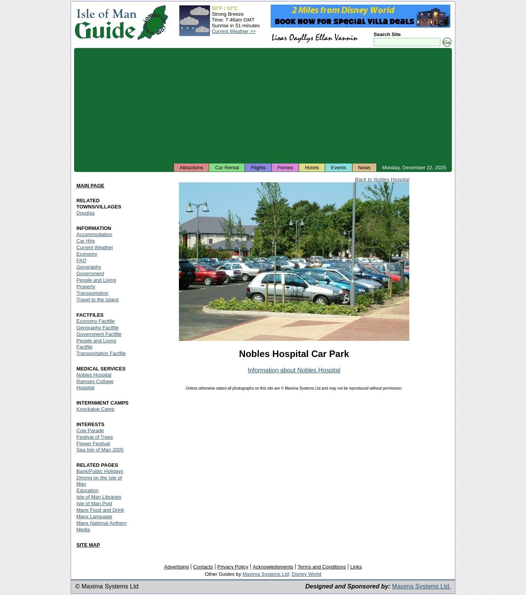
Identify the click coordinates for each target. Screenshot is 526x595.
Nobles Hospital (93, 375)
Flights (258, 167)
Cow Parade (90, 430)
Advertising (176, 567)
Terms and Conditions (322, 567)
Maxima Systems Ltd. (421, 586)
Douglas (85, 213)
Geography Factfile (97, 328)
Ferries (285, 167)
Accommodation (94, 234)
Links (356, 567)
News (364, 167)
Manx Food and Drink (100, 510)
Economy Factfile (95, 321)
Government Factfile (98, 334)
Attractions (191, 167)
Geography (88, 267)
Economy (86, 254)
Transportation (92, 293)
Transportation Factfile (101, 353)
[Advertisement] (263, 105)
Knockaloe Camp (95, 409)
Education (87, 490)
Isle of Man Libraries (98, 497)
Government (90, 273)
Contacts (203, 567)
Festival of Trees (94, 437)
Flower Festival (93, 443)
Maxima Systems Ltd (266, 574)
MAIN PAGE (90, 185)
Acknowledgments (273, 567)
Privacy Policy (232, 567)
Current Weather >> (234, 31)
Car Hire (85, 241)
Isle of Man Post (94, 503)
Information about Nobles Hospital (294, 370)
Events (338, 167)
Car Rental (227, 167)
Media (83, 529)
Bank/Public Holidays (99, 471)
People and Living (96, 280)
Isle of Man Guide (105, 22)
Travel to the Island (97, 299)
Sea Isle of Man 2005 (100, 450)
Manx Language (94, 516)
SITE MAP (88, 545)
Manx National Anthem (101, 523)
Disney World (306, 574)
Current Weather (94, 247)
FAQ (81, 260)
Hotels (312, 167)
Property (85, 286)
